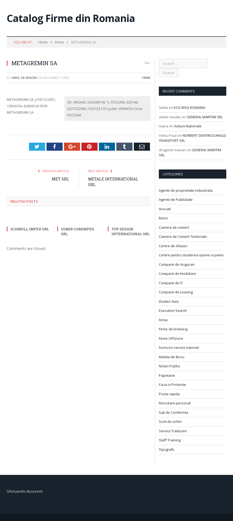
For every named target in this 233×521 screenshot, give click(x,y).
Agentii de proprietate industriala (186, 190)
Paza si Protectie (172, 384)
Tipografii (166, 449)
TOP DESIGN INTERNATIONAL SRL (131, 231)
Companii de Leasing (176, 292)
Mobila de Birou (171, 356)
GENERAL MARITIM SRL (205, 116)
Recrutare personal (175, 403)
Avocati (165, 208)
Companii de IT (171, 282)
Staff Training (170, 440)
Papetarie (167, 375)
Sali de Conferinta (173, 412)
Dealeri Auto (169, 301)
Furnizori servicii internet (179, 347)
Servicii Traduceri (173, 430)
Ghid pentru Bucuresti (24, 491)
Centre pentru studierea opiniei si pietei (191, 255)
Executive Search (173, 310)
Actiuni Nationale (188, 126)
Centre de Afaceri (173, 245)
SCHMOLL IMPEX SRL (29, 229)
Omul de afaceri (24, 78)
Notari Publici (169, 366)
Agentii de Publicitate (176, 199)
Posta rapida (169, 393)
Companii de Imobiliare (177, 273)
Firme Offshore (171, 338)
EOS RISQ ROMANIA (189, 107)
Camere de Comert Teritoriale (183, 236)
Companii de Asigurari (177, 264)
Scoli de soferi (170, 421)
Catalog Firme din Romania (71, 18)
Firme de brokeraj (173, 329)
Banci (163, 218)
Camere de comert (174, 227)
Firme (146, 78)
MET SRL (60, 179)
